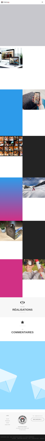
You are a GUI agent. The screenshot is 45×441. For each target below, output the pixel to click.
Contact (7, 422)
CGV (30, 438)
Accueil (7, 418)
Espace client (7, 424)
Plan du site (35, 438)
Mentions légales (22, 438)
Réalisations (7, 420)
